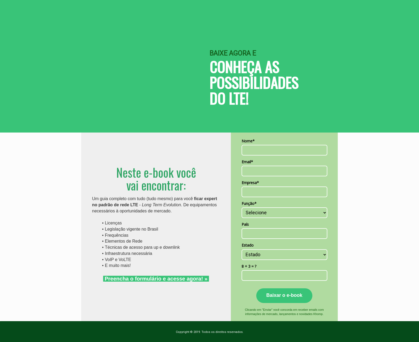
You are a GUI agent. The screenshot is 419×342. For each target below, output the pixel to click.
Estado (248, 245)
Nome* (248, 141)
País (245, 224)
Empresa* (250, 182)
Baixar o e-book (284, 295)
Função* (249, 203)
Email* (247, 162)
